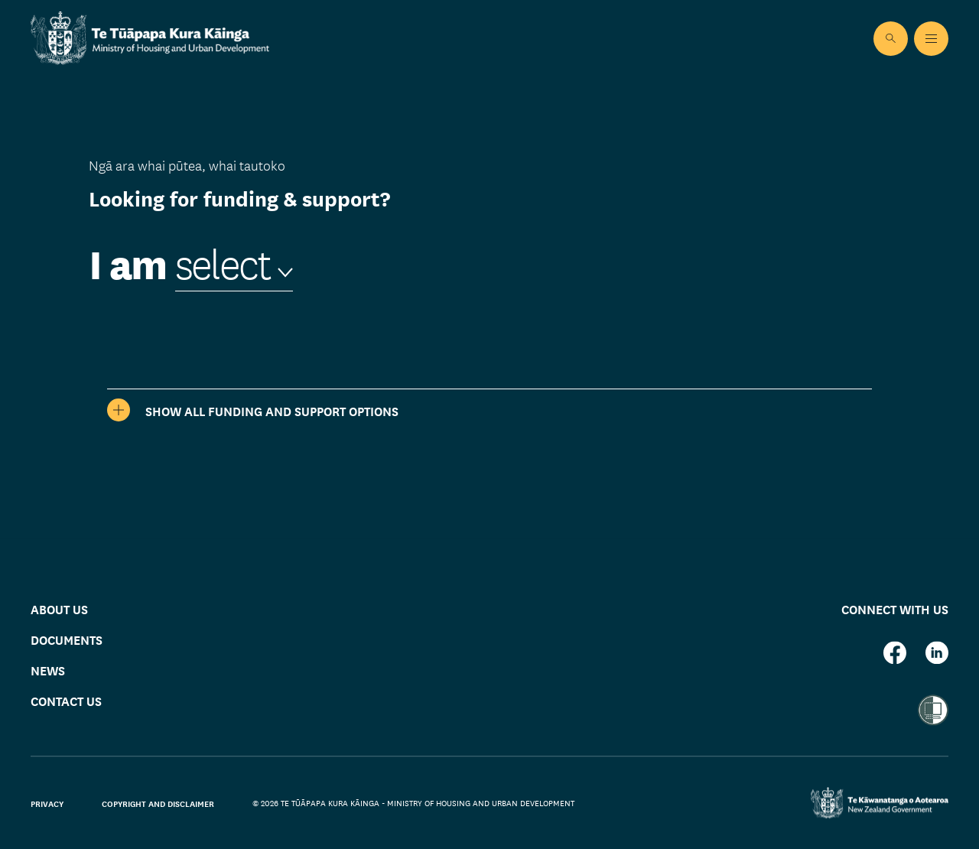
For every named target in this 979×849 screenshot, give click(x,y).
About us (59, 608)
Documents (66, 639)
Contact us (66, 701)
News (48, 670)
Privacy (47, 803)
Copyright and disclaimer (158, 803)
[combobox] (234, 264)
